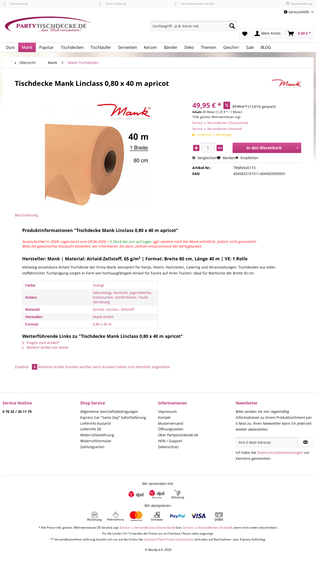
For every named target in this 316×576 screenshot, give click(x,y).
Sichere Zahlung (112, 3)
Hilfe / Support (170, 441)
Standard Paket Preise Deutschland (168, 539)
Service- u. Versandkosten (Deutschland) (220, 123)
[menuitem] (193, 28)
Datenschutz (168, 446)
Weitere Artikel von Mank (45, 347)
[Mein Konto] (267, 33)
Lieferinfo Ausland (95, 423)
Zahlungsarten (92, 446)
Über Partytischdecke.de (178, 435)
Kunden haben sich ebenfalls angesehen (136, 367)
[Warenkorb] (299, 33)
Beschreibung (26, 215)
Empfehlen (246, 157)
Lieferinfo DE (90, 429)
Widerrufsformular (95, 441)
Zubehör (26, 367)
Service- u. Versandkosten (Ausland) (217, 129)
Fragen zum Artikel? (40, 342)
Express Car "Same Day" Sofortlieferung (113, 417)
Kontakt (164, 417)
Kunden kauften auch (83, 367)
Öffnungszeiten (170, 429)
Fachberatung (16, 3)
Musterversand (170, 423)
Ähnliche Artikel (51, 367)
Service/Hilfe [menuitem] (297, 12)
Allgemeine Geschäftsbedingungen (109, 411)
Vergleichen (204, 157)
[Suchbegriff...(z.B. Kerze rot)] (193, 26)
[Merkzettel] (244, 33)
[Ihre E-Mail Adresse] (267, 442)
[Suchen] (232, 26)
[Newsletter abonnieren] (305, 442)
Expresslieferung (299, 3)
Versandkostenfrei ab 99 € (195, 3)
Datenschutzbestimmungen (280, 452)
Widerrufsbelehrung (97, 435)
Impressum (167, 411)
